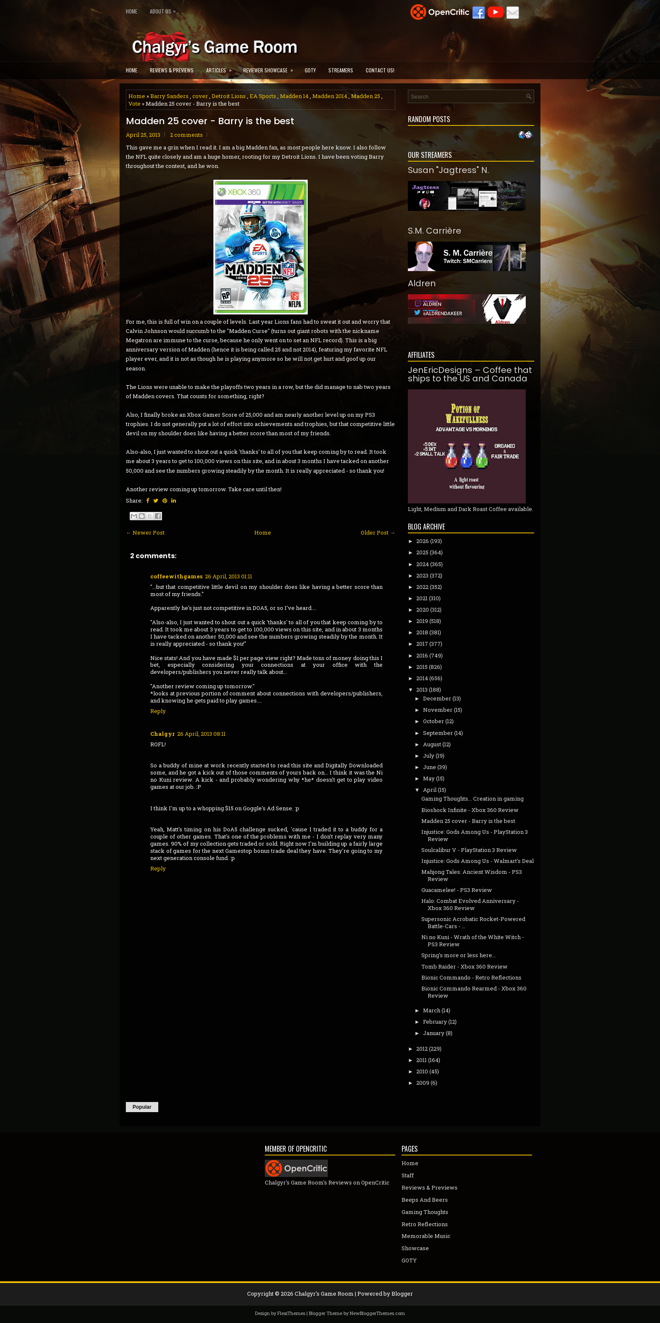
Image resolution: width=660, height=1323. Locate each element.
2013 (422, 689)
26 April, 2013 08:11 (201, 733)
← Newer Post (145, 532)
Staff (408, 1175)
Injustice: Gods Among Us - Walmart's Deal (477, 861)
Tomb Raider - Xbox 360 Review (464, 966)
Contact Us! (380, 70)
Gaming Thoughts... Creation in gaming (472, 798)
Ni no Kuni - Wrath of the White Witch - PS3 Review (472, 940)
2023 (422, 575)
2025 (422, 552)
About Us (165, 9)
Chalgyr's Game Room (324, 1293)
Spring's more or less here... (458, 955)
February (435, 1021)
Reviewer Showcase (270, 67)
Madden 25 (365, 96)
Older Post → (378, 532)
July (428, 755)
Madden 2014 (329, 96)
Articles (221, 67)
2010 (422, 1071)
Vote (134, 103)
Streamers (340, 70)
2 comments (186, 134)
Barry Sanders (169, 96)
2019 (422, 621)
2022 (422, 587)
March (431, 1010)
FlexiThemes (291, 1313)
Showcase (415, 1248)
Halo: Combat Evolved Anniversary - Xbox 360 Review (470, 904)
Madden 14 (294, 96)
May (429, 778)
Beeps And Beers (425, 1199)
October (433, 721)
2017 (422, 643)
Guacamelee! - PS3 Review (456, 890)
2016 (422, 655)
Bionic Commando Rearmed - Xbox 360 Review (474, 992)
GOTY (310, 70)
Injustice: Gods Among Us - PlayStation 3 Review (474, 835)
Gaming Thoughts (425, 1212)
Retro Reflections (425, 1224)
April (429, 789)
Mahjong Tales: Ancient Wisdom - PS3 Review (471, 875)
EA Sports (263, 96)
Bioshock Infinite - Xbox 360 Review (470, 810)
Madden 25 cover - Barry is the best (210, 121)
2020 (422, 609)
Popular (142, 1107)
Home (131, 11)
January (433, 1033)
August (432, 744)
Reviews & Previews (172, 70)
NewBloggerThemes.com (377, 1313)
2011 (421, 1060)
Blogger (402, 1293)
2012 (422, 1048)
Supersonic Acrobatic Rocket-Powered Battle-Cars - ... (473, 922)
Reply (158, 711)
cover (200, 96)
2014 (422, 678)
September (438, 733)
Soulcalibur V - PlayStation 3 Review (469, 850)
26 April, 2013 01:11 (228, 576)
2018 (422, 632)
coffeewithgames (176, 576)
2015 (422, 667)
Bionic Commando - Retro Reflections (471, 977)
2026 (422, 541)
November (437, 709)
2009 (422, 1082)
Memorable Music (426, 1236)
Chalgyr (162, 733)
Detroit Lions (229, 96)
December (437, 698)
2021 (422, 598)
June (429, 767)
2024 (422, 564)
